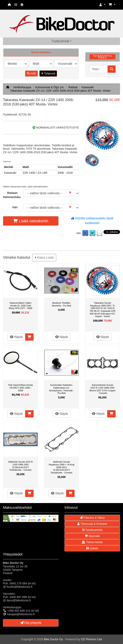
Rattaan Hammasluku (11, 195)
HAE (31, 73)
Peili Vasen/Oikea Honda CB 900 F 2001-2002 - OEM (20, 387)
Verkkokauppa (22, 87)
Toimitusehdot (92, 529)
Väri (15, 207)
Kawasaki (87, 87)
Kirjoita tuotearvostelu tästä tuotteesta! (92, 221)
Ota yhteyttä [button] (30, 622)
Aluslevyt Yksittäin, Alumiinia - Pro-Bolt (61, 304)
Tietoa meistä (92, 542)
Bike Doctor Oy (53, 639)
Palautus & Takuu (92, 517)
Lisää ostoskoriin (30, 221)
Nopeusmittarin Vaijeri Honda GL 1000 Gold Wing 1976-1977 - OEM (20, 305)
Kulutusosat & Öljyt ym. (49, 87)
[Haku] (98, 69)
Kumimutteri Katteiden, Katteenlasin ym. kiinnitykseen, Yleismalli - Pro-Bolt (61, 389)
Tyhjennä (48, 73)
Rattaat (72, 87)
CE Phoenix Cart (91, 639)
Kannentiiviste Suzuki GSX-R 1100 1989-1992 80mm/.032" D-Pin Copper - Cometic (102, 389)
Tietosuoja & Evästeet (92, 523)
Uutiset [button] (92, 548)
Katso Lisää (44, 257)
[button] (102, 5)
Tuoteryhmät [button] (60, 41)
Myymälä (92, 536)
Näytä (16, 337)
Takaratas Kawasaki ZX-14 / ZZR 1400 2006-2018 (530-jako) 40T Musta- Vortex (60, 90)
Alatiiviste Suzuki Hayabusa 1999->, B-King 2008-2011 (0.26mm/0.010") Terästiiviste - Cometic (61, 467)
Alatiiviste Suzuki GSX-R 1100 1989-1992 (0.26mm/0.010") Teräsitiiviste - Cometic (20, 466)
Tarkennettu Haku (102, 56)
